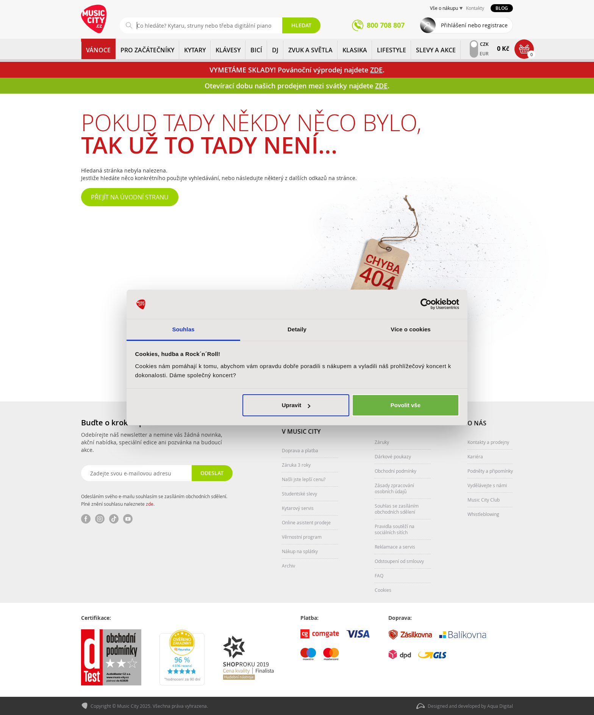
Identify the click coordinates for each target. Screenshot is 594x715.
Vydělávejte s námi (487, 485)
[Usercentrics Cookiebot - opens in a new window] (426, 304)
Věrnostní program (302, 537)
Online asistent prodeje (306, 522)
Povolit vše (405, 405)
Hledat (301, 25)
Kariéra (475, 456)
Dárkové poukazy (393, 456)
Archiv (288, 566)
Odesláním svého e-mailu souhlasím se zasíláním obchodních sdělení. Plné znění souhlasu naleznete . (154, 500)
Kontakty (475, 8)
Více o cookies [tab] (411, 329)
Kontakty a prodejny (488, 442)
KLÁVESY (228, 50)
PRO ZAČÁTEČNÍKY (147, 50)
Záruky (382, 442)
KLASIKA (354, 50)
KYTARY (195, 50)
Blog (502, 8)
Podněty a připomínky (490, 471)
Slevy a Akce (436, 50)
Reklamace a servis (395, 547)
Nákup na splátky (300, 551)
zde (149, 504)
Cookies (383, 590)
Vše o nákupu (444, 8)
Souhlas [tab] (183, 329)
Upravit (296, 405)
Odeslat (212, 473)
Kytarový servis (298, 508)
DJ (275, 50)
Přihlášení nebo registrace (474, 25)
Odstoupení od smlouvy (399, 561)
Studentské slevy (299, 494)
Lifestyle (391, 50)
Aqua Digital (500, 706)
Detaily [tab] (297, 329)
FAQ (379, 575)
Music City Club (483, 500)
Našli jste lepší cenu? (303, 479)
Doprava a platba (300, 450)
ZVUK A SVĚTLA (310, 50)
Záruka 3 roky (296, 465)
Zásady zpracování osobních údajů (394, 488)
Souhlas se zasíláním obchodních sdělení (397, 509)
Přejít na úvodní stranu (130, 197)
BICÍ (256, 50)
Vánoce (98, 50)
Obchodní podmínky (395, 471)
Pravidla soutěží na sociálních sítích (394, 529)
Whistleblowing (483, 514)
